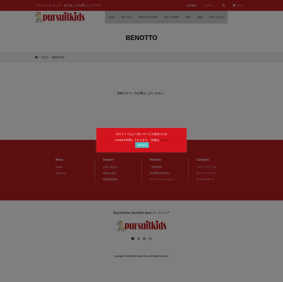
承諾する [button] (142, 145)
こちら (164, 139)
